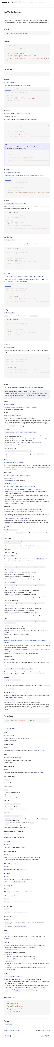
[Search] (16, 2)
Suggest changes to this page (12, 1030)
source (29, 395)
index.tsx (9, 45)
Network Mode (11, 480)
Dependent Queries (18, 409)
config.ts (16, 45)
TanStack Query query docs (29, 387)
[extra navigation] (52, 2)
